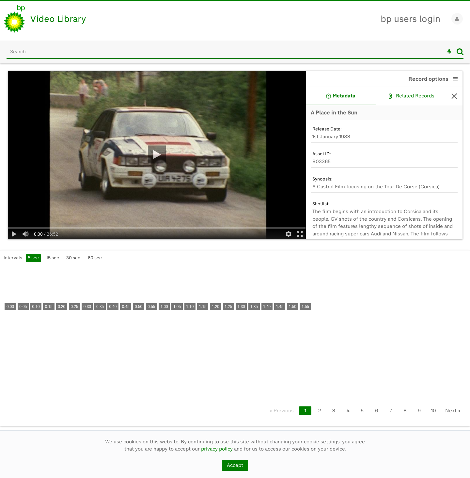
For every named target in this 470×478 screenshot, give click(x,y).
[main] (235, 246)
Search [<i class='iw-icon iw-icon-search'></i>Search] (460, 51)
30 (73, 257)
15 (52, 257)
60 (95, 257)
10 (433, 411)
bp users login (410, 18)
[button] (455, 79)
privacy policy (217, 449)
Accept (235, 465)
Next (453, 411)
